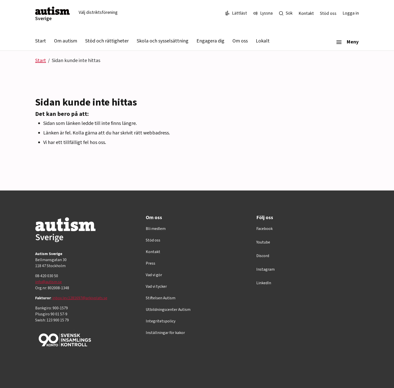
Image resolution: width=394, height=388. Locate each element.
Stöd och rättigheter (107, 40)
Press (150, 263)
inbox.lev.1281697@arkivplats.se (79, 298)
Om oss (240, 40)
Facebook (264, 228)
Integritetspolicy (160, 321)
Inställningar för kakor (165, 332)
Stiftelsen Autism (160, 298)
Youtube (263, 242)
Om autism (65, 40)
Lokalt (263, 40)
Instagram (265, 269)
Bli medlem (156, 228)
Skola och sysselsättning (162, 40)
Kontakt (306, 13)
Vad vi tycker (156, 286)
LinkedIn (263, 283)
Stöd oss (328, 13)
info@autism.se (48, 282)
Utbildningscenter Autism (168, 309)
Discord (262, 256)
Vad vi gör (154, 275)
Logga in (350, 13)
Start (40, 40)
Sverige (43, 18)
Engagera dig (210, 40)
